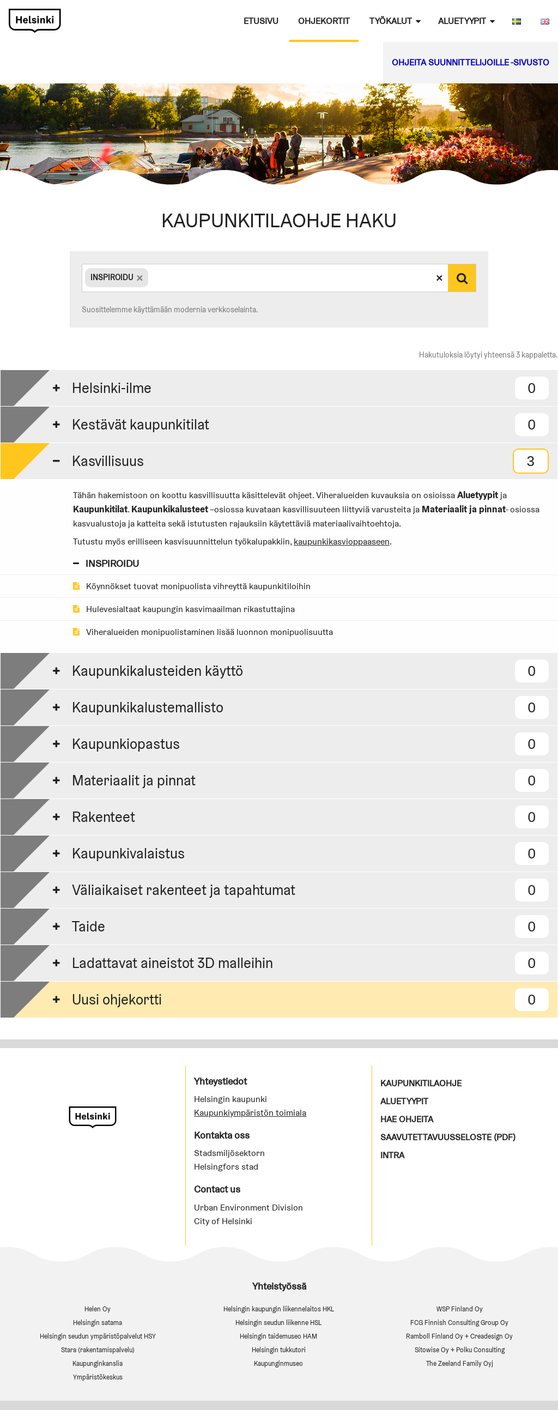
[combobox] (264, 278)
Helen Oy (97, 1309)
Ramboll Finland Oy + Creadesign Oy (459, 1336)
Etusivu (261, 21)
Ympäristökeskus (98, 1377)
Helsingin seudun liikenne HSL (278, 1322)
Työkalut (390, 21)
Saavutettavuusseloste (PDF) (447, 1137)
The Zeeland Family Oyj (459, 1363)
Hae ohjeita (406, 1119)
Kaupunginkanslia (97, 1363)
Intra (392, 1155)
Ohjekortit (324, 21)
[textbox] (151, 277)
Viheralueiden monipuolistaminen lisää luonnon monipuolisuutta (203, 632)
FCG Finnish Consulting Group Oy (459, 1322)
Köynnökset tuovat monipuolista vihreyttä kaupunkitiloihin (192, 586)
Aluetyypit (462, 21)
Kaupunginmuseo (278, 1363)
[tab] (279, 388)
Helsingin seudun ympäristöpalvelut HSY (98, 1336)
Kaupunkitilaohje (421, 1083)
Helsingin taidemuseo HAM (278, 1336)
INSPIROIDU (106, 563)
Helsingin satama (97, 1322)
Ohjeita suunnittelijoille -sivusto (470, 62)
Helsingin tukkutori (279, 1350)
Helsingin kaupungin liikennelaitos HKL (278, 1309)
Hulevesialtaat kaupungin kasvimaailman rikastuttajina (184, 609)
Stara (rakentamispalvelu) (98, 1350)
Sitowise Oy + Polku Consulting (460, 1350)
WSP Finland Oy (459, 1309)
